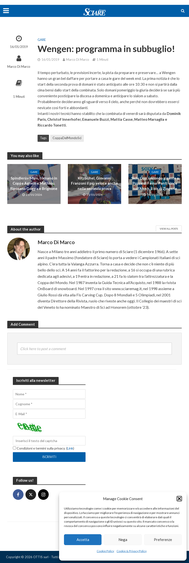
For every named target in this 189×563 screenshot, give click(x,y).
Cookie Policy (105, 551)
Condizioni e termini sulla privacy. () (43, 448)
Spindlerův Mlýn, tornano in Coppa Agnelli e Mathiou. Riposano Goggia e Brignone (33, 183)
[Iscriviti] (49, 457)
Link (70, 448)
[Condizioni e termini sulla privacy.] (14, 448)
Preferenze (163, 539)
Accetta (83, 539)
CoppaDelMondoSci (67, 138)
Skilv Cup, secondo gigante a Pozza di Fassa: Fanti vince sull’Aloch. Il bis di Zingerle (155, 183)
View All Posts (169, 228)
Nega (122, 539)
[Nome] (49, 394)
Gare (42, 40)
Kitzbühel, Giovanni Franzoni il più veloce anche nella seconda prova (94, 183)
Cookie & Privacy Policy (132, 551)
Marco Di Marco (18, 66)
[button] (179, 498)
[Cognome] (49, 404)
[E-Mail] (49, 414)
